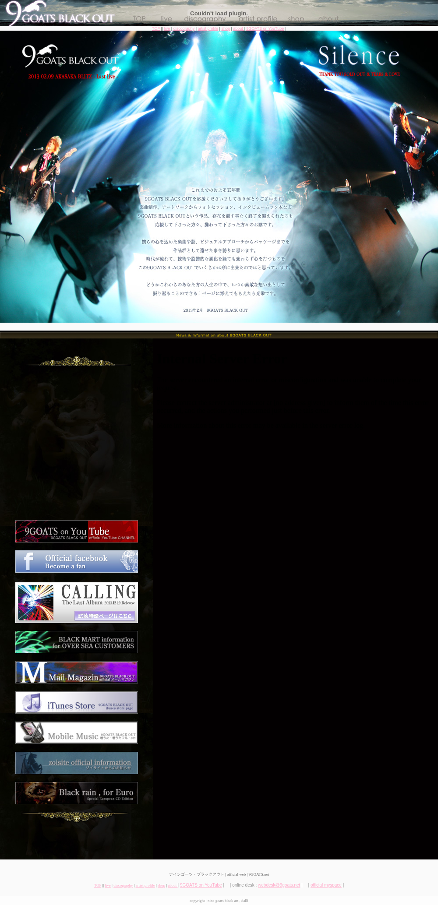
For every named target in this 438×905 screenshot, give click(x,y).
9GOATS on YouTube (265, 28)
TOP (156, 28)
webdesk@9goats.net (279, 885)
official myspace (326, 885)
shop (225, 28)
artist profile (208, 28)
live (167, 28)
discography (184, 28)
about (238, 28)
